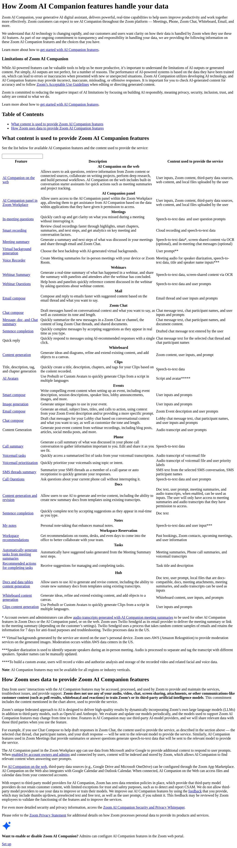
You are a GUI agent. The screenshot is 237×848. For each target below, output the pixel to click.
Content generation (17, 355)
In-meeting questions (18, 219)
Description (98, 161)
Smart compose (14, 395)
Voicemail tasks (14, 455)
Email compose (14, 298)
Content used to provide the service (195, 161)
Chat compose (13, 313)
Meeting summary (16, 242)
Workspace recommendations (16, 538)
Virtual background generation (17, 251)
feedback (195, 791)
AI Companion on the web (27, 767)
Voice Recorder (14, 260)
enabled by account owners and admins (41, 755)
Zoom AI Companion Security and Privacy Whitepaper (144, 807)
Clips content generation (21, 607)
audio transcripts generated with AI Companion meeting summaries (123, 617)
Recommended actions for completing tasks (19, 565)
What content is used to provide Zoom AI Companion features (57, 124)
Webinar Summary (16, 275)
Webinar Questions (17, 284)
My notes (9, 525)
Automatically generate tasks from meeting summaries (20, 554)
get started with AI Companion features (69, 50)
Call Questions (14, 479)
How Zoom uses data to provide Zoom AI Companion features (57, 128)
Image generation (15, 404)
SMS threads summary (19, 472)
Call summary (13, 446)
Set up (6, 844)
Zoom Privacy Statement (47, 815)
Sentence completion (18, 331)
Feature (21, 161)
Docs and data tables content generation (18, 584)
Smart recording (15, 230)
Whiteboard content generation (17, 597)
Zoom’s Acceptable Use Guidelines (63, 84)
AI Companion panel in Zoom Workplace (20, 203)
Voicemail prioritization (20, 463)
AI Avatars (11, 378)
